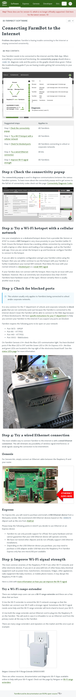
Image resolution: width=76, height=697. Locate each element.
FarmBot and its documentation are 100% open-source (38, 694)
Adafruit (30, 521)
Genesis (36, 3)
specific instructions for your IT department (48, 316)
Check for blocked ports (21, 144)
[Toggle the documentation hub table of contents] (34, 21)
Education (60, 3)
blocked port (24, 267)
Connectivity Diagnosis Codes (59, 183)
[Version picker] (70, 21)
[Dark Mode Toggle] (70, 3)
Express (25, 3)
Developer (47, 3)
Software (15, 3)
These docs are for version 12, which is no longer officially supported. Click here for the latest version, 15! (38, 13)
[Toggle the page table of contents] (38, 51)
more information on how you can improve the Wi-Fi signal (42, 581)
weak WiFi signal (41, 267)
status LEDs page (9, 351)
